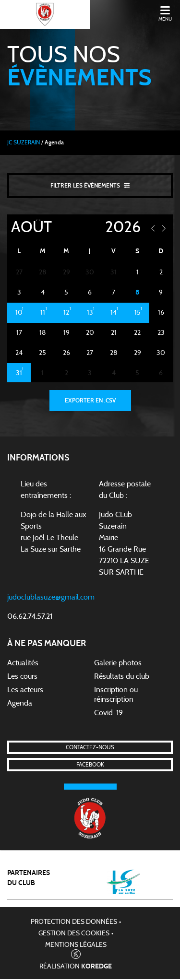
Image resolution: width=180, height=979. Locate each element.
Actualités (22, 663)
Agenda (19, 703)
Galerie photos (118, 663)
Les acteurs (25, 690)
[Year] (114, 227)
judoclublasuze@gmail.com (51, 597)
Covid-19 (108, 713)
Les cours (22, 676)
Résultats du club (121, 676)
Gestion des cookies (73, 933)
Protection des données (74, 922)
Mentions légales (76, 945)
